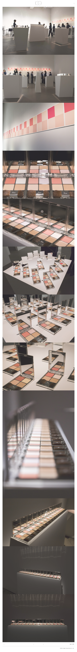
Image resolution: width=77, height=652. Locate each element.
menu (74, 3)
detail (4, 644)
